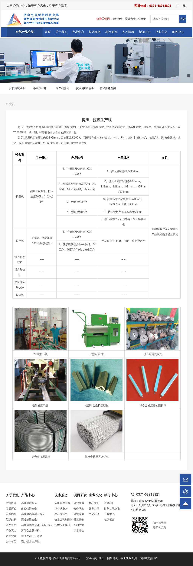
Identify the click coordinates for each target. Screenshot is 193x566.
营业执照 (91, 558)
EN (184, 6)
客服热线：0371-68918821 (152, 6)
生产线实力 (62, 88)
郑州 (134, 558)
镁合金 (142, 18)
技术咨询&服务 (85, 88)
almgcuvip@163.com (151, 500)
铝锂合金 (118, 18)
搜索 (183, 19)
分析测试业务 (17, 88)
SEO (101, 558)
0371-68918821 (145, 494)
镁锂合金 (130, 18)
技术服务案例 (108, 88)
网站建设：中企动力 (119, 558)
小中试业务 (39, 88)
